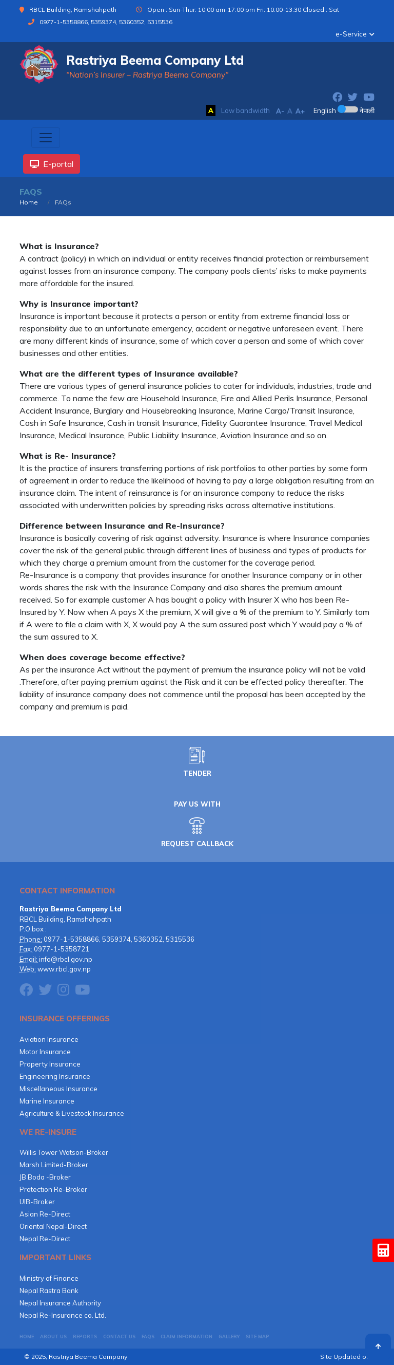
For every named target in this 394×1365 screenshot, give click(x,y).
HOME (26, 1336)
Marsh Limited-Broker (53, 1165)
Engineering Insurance (54, 1076)
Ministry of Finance (48, 1278)
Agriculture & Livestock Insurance (71, 1113)
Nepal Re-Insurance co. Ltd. (62, 1315)
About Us (53, 1336)
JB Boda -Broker (45, 1177)
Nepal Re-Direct (44, 1239)
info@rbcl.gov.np (65, 959)
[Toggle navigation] (45, 137)
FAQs (148, 1336)
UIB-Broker (37, 1202)
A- (280, 111)
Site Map (257, 1336)
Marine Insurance (46, 1101)
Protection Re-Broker (53, 1189)
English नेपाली (344, 110)
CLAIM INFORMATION (186, 1336)
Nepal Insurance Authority (60, 1303)
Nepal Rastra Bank (48, 1290)
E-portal (51, 164)
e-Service (351, 34)
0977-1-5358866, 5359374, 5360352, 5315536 (106, 22)
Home (28, 202)
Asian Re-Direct (44, 1214)
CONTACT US (119, 1336)
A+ (300, 111)
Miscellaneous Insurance (58, 1088)
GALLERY (229, 1336)
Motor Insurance (45, 1052)
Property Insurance (50, 1064)
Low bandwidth (245, 110)
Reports (85, 1336)
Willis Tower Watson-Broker (63, 1152)
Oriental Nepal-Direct (53, 1226)
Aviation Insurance (48, 1039)
